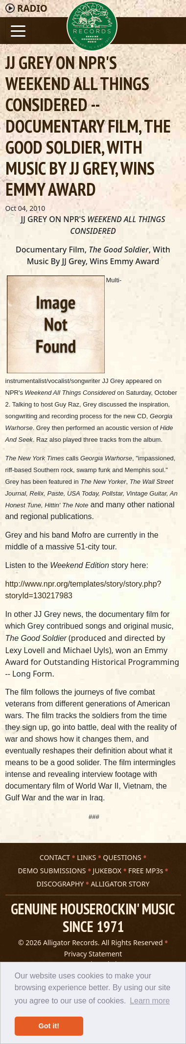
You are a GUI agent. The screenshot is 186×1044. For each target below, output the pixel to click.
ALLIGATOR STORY (120, 883)
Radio (32, 8)
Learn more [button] (150, 1001)
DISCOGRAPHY (60, 883)
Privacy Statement (93, 953)
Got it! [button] (49, 1026)
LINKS (86, 857)
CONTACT (55, 857)
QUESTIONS (122, 857)
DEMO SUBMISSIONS (52, 870)
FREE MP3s (145, 870)
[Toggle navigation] (18, 30)
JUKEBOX (107, 870)
